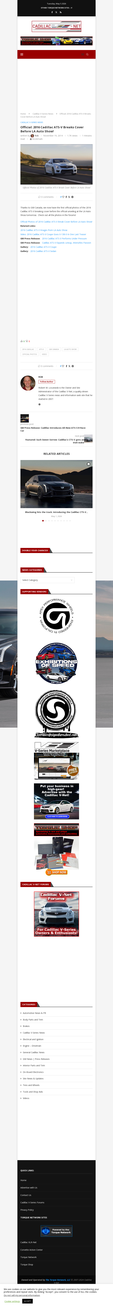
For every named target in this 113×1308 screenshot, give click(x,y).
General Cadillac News (33, 1052)
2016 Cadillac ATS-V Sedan (43, 251)
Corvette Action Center (31, 1249)
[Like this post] (63, 196)
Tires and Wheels (31, 1085)
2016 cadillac (28, 349)
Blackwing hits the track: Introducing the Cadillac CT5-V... (56, 512)
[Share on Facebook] (66, 196)
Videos (26, 1098)
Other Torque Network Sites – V (56, 8)
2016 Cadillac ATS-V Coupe (43, 246)
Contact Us (25, 1195)
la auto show (70, 349)
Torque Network (28, 1257)
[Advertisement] (56, 84)
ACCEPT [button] (27, 1301)
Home (23, 113)
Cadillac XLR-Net (28, 1242)
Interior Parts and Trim (34, 1065)
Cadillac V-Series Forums (32, 1202)
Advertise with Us (28, 1187)
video (44, 354)
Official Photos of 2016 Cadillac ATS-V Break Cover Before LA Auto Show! (56, 221)
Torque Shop (26, 1264)
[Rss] (60, 12)
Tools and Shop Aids (33, 1091)
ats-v (41, 349)
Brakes (26, 1026)
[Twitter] (56, 12)
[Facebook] (52, 12)
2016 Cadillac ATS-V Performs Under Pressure (64, 238)
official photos (29, 354)
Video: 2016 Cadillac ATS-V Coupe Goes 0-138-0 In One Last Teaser (53, 234)
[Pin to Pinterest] (72, 196)
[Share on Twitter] (69, 196)
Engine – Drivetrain (32, 1045)
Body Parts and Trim (33, 1019)
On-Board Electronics (33, 1072)
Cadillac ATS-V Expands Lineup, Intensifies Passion (66, 242)
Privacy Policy (27, 1209)
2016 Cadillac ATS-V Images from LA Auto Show (43, 230)
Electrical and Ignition (33, 1039)
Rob (40, 377)
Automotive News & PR (34, 1013)
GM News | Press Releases (36, 1059)
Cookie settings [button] (12, 1301)
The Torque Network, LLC (58, 1279)
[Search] (87, 54)
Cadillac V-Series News (43, 113)
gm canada (54, 349)
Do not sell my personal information (22, 1295)
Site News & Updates (33, 1078)
